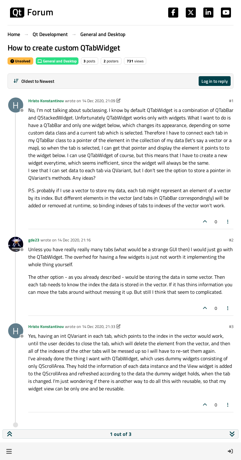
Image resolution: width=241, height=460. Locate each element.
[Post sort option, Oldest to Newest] (33, 81)
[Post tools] (228, 221)
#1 (231, 101)
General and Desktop (57, 61)
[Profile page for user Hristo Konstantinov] (15, 105)
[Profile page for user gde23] (15, 244)
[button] (9, 451)
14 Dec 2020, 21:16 (74, 240)
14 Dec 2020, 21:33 (98, 326)
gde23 (33, 240)
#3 (231, 326)
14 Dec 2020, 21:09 (98, 101)
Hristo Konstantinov (46, 101)
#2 (231, 240)
